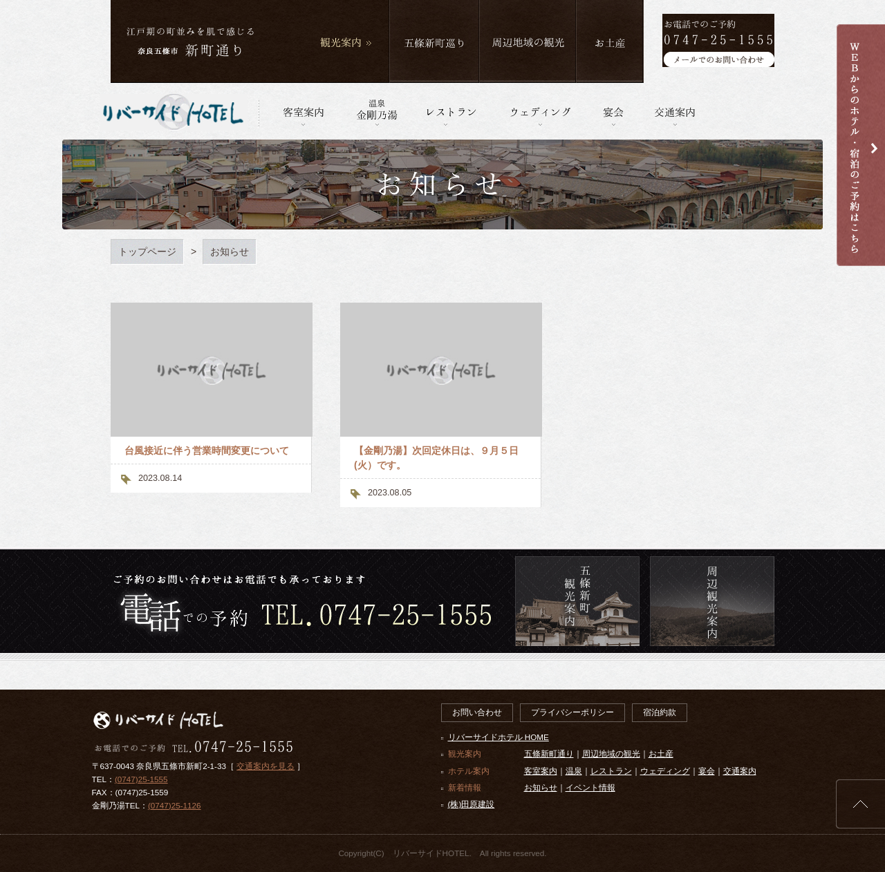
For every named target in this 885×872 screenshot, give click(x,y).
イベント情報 (590, 787)
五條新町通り (549, 753)
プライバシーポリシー (572, 712)
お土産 (661, 753)
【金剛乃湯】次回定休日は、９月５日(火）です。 (436, 458)
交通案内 (739, 770)
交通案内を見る (265, 765)
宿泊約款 (659, 712)
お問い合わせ (477, 712)
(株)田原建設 (471, 803)
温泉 (574, 770)
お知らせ (540, 787)
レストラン (611, 770)
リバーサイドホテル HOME (498, 736)
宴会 (706, 770)
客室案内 (540, 770)
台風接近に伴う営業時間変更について (206, 450)
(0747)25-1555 (141, 779)
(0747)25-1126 (174, 805)
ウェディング (665, 770)
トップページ (147, 251)
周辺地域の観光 (611, 753)
